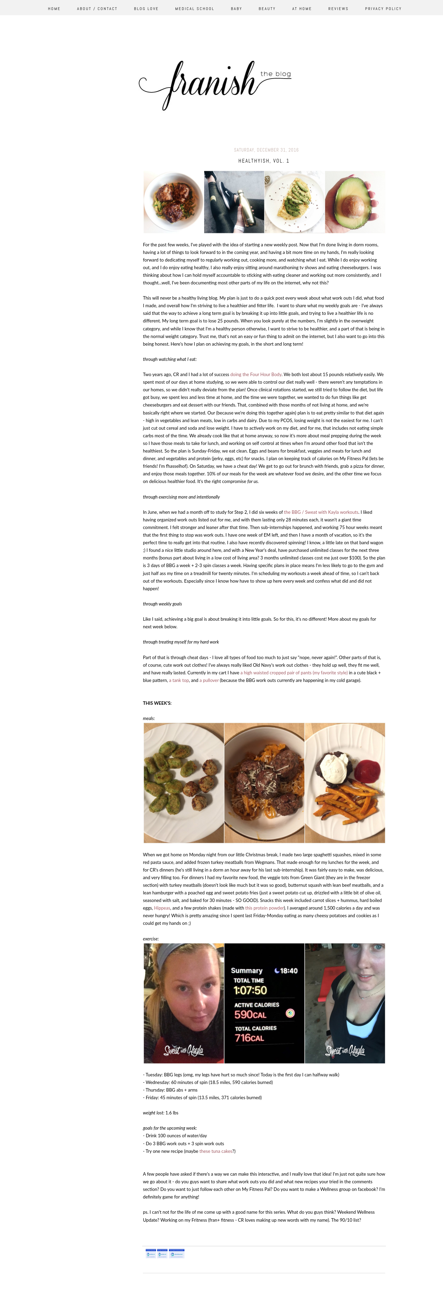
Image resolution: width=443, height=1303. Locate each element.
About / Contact (97, 8)
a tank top (179, 680)
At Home (302, 8)
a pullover (209, 680)
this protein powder (264, 908)
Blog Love (146, 8)
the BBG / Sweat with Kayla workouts (321, 512)
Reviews (338, 8)
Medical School (195, 8)
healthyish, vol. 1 (264, 160)
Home (54, 8)
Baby (236, 8)
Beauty (267, 8)
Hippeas (162, 908)
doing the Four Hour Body (256, 374)
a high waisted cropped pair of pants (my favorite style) (294, 672)
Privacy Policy (383, 8)
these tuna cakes (215, 1151)
